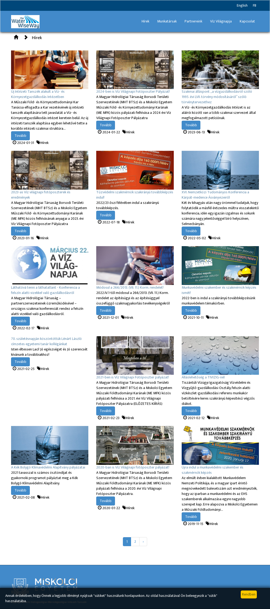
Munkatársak (167, 21)
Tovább (20, 136)
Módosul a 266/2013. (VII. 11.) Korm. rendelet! (129, 287)
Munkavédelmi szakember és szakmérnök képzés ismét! (219, 290)
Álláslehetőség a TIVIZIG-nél (203, 377)
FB (254, 5)
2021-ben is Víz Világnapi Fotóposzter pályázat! (132, 377)
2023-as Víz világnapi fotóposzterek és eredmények (40, 194)
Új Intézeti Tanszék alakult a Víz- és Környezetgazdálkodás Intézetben (38, 94)
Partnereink (193, 21)
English (242, 5)
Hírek (145, 21)
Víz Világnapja (221, 21)
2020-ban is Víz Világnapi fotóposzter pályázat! (132, 467)
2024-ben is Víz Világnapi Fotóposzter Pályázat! (133, 91)
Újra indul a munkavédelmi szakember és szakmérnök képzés (212, 470)
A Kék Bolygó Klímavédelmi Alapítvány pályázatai (48, 467)
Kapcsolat (247, 21)
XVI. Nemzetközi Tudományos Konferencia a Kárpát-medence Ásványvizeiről (215, 194)
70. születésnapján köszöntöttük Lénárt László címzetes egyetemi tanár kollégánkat (46, 341)
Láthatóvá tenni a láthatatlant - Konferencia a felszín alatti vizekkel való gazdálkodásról (45, 290)
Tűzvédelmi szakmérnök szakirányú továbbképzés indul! (134, 194)
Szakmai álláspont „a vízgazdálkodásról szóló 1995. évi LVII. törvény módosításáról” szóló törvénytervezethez (217, 96)
